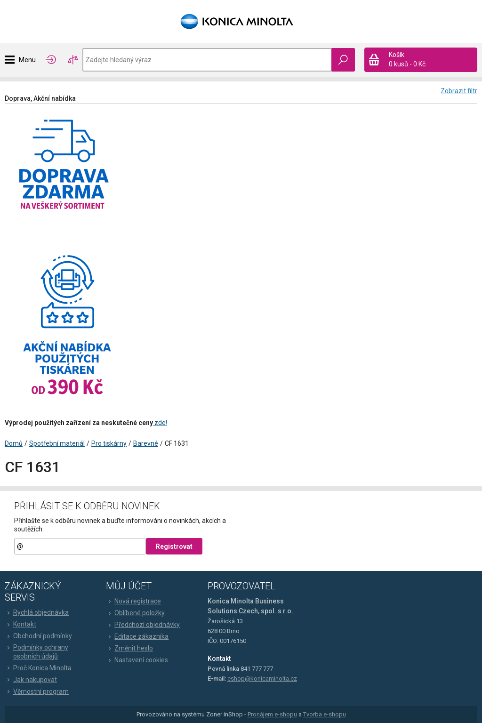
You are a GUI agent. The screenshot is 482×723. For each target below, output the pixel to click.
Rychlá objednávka (37, 612)
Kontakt (20, 624)
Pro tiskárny (109, 443)
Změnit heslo (129, 648)
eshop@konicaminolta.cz (262, 678)
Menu (27, 60)
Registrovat (174, 546)
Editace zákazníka (137, 636)
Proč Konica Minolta (38, 668)
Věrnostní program (37, 691)
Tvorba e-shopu (324, 714)
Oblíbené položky (135, 613)
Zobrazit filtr (459, 91)
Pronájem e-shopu (272, 714)
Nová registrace (133, 601)
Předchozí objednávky (143, 624)
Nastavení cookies (137, 660)
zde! (160, 422)
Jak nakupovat (31, 679)
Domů (14, 443)
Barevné (145, 443)
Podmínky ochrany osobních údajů (36, 651)
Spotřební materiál (57, 443)
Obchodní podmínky (38, 636)
